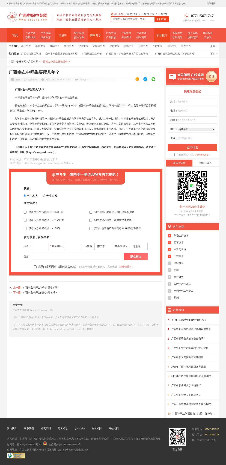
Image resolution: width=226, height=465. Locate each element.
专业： (174, 138)
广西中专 (126, 33)
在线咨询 (126, 37)
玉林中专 (143, 46)
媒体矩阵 (97, 428)
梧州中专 (69, 46)
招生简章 (141, 37)
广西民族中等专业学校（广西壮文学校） (128, 53)
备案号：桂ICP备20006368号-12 (24, 444)
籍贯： (174, 120)
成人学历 (193, 33)
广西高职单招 (131, 14)
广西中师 (141, 33)
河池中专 (172, 46)
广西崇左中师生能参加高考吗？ (40, 292)
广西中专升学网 (17, 61)
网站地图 (211, 3)
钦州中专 (114, 46)
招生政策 (46, 37)
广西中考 (163, 14)
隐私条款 (63, 428)
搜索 (161, 19)
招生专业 (79, 37)
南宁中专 (26, 46)
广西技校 (111, 37)
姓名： (174, 101)
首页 (15, 35)
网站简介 (12, 428)
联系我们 (29, 428)
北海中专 (83, 46)
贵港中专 (129, 46)
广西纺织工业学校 (92, 53)
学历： (174, 129)
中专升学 (46, 33)
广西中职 (111, 33)
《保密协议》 (124, 266)
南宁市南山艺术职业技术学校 (61, 53)
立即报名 (192, 147)
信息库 (62, 35)
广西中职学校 (148, 14)
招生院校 (79, 33)
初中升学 (95, 35)
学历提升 (177, 37)
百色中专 (157, 46)
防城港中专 (99, 46)
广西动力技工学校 (31, 53)
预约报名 (30, 37)
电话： (174, 110)
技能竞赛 (193, 37)
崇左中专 (186, 46)
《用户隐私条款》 (202, 154)
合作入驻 (80, 428)
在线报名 (208, 33)
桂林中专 (55, 46)
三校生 (208, 37)
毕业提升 (162, 35)
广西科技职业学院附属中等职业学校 (175, 53)
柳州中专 (40, 46)
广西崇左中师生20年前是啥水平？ (41, 287)
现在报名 (135, 256)
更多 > (213, 46)
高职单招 (177, 33)
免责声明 (46, 428)
